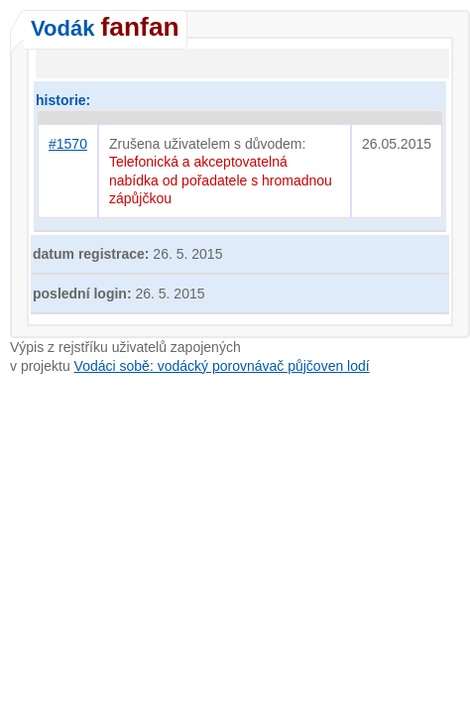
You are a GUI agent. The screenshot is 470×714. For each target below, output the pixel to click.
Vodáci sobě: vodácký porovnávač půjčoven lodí (222, 366)
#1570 (68, 144)
